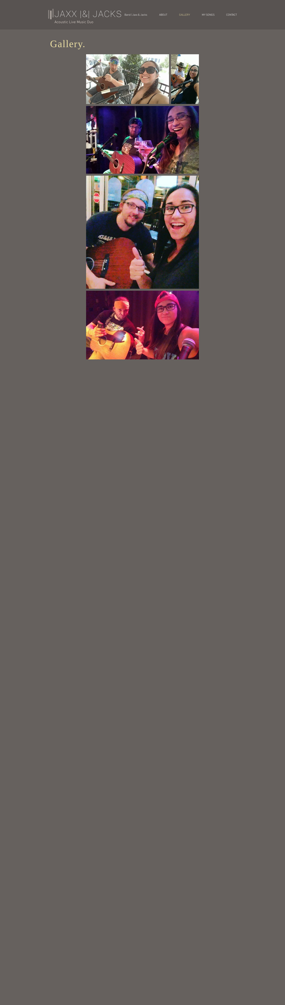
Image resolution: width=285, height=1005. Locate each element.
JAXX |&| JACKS (88, 14)
